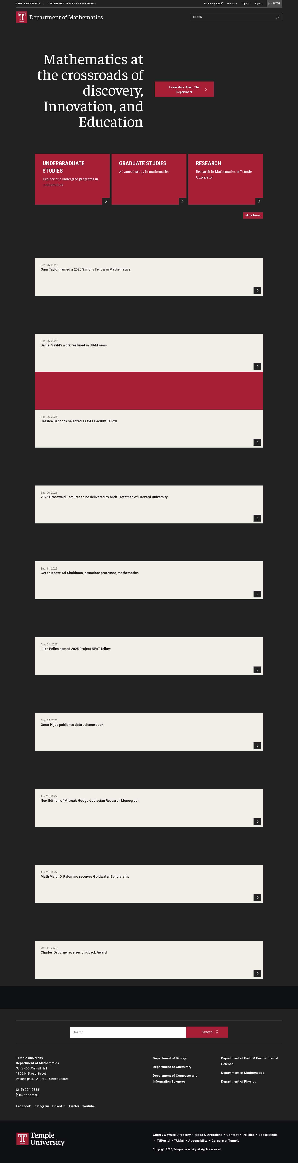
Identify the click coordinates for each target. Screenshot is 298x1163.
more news (253, 215)
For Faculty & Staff (213, 3)
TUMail (179, 1141)
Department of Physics (238, 1081)
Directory (232, 3)
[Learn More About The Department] (184, 89)
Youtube (88, 1106)
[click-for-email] (27, 1095)
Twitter (73, 1106)
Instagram (41, 1106)
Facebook (23, 1106)
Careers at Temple (225, 1141)
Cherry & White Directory (172, 1135)
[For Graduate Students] (149, 179)
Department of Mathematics (242, 1073)
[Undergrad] (72, 179)
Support (258, 3)
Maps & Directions (208, 1135)
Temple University (28, 3)
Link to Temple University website (40, 1139)
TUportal (245, 3)
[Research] (225, 179)
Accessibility (198, 1141)
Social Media (267, 1135)
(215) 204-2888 (27, 1089)
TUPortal (163, 1141)
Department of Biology (170, 1058)
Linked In (59, 1106)
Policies (248, 1135)
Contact (232, 1135)
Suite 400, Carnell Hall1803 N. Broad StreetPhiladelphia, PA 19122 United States (42, 1073)
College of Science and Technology (72, 3)
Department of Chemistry (172, 1067)
